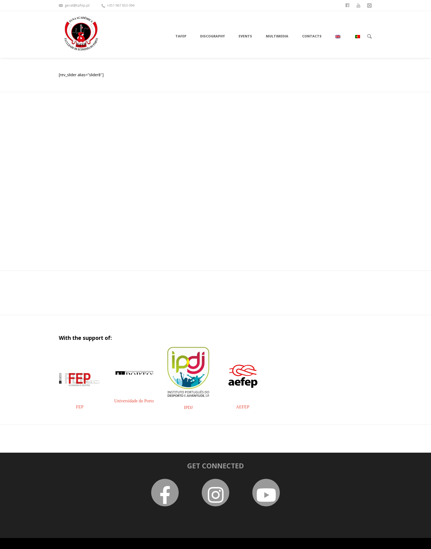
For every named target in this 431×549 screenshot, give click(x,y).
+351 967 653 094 (120, 5)
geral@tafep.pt (77, 5)
